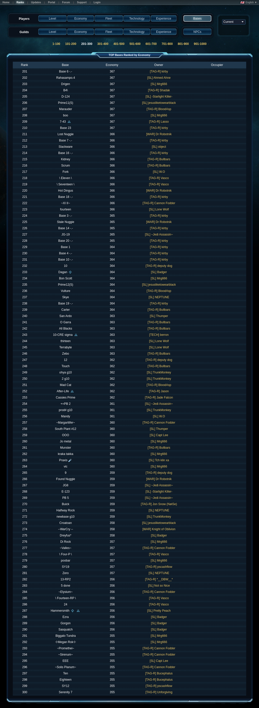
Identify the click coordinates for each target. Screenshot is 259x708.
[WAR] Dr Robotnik (159, 134)
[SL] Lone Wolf (159, 209)
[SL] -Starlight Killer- (159, 96)
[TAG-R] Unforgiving (159, 692)
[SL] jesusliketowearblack (159, 103)
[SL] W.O (159, 172)
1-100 (56, 44)
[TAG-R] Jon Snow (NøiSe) (159, 504)
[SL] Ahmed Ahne (159, 78)
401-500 (118, 44)
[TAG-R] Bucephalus (159, 673)
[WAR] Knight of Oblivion (158, 529)
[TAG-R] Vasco (159, 178)
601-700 (151, 44)
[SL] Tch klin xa (159, 460)
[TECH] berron (159, 335)
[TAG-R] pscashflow (159, 567)
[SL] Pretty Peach (159, 610)
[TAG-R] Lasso (159, 121)
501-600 (135, 44)
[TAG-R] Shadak (159, 90)
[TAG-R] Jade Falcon (159, 397)
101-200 (70, 44)
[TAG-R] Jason (159, 391)
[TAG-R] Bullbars (159, 159)
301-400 (102, 44)
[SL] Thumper (159, 316)
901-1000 (200, 44)
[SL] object (159, 146)
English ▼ (248, 2)
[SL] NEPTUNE (159, 297)
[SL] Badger (159, 272)
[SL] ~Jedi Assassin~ (159, 234)
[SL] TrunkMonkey (159, 372)
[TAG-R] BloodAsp (159, 109)
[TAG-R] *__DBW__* (159, 579)
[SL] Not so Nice (159, 585)
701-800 (167, 44)
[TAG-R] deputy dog (159, 266)
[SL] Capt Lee (159, 435)
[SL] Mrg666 (159, 84)
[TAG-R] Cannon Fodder (159, 203)
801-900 (183, 44)
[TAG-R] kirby (159, 71)
